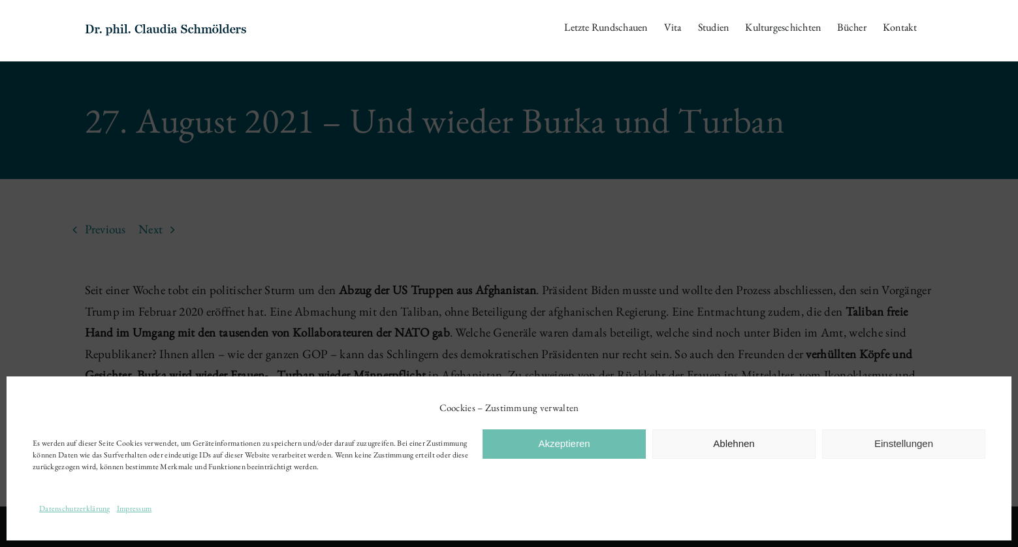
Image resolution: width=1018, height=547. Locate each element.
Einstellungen (903, 443)
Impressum (134, 508)
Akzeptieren (564, 443)
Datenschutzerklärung (74, 508)
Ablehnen (733, 443)
